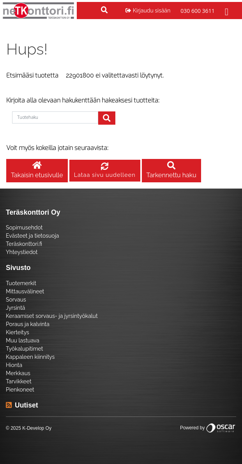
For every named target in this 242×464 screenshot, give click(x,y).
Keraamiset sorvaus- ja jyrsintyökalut (52, 316)
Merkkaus (18, 373)
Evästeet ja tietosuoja (32, 236)
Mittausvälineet (25, 291)
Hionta (14, 365)
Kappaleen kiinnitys (30, 357)
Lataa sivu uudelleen (105, 171)
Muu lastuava (22, 340)
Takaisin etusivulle (37, 170)
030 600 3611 (197, 10)
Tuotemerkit (21, 283)
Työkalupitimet (24, 349)
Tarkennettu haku (171, 170)
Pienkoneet (20, 389)
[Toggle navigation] (226, 10)
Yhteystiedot (22, 252)
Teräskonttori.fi (24, 244)
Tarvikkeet (19, 381)
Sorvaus (16, 299)
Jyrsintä (15, 308)
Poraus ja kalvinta (27, 324)
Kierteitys (17, 332)
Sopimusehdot (24, 227)
